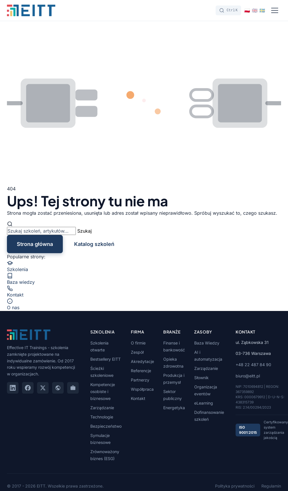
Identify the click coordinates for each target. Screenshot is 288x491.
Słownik (201, 377)
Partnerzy (140, 379)
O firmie (138, 342)
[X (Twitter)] (43, 388)
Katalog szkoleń (94, 244)
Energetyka (174, 407)
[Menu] (274, 10)
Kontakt (138, 398)
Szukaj (84, 231)
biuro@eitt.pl (248, 375)
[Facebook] (28, 388)
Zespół (137, 352)
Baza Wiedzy (206, 342)
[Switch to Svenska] (262, 10)
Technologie (101, 416)
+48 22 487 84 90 (253, 364)
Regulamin (271, 485)
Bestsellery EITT (105, 359)
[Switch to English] (254, 10)
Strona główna (35, 244)
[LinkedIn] (13, 388)
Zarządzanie (102, 407)
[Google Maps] (58, 388)
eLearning (203, 403)
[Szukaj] (228, 10)
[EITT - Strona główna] (31, 10)
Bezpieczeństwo (106, 426)
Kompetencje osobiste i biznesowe (102, 391)
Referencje (141, 370)
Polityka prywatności (234, 485)
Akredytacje (142, 361)
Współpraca (142, 389)
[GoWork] (73, 388)
